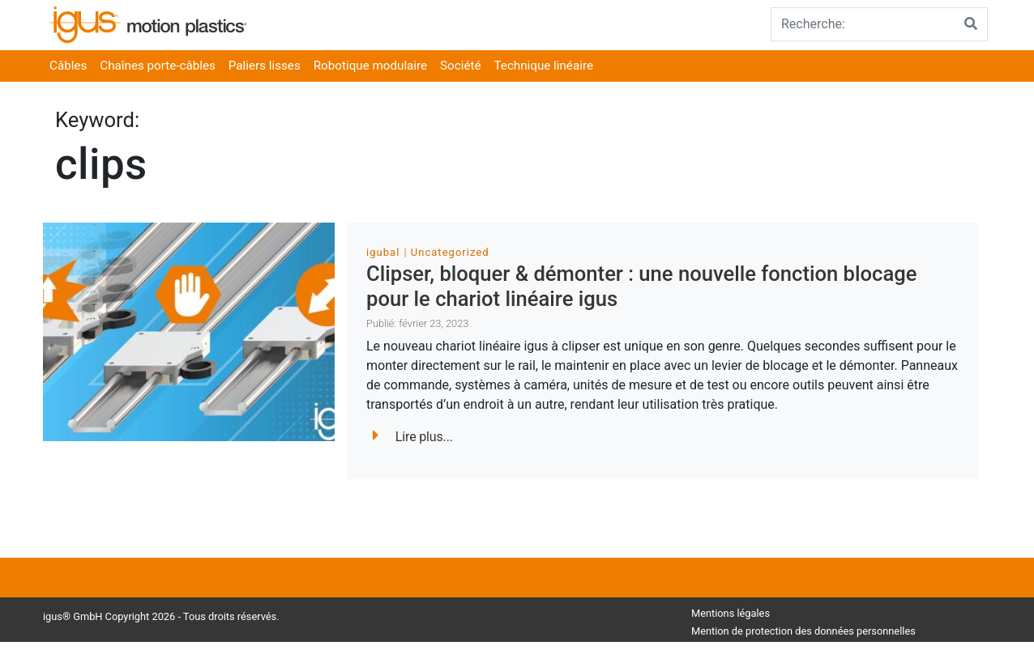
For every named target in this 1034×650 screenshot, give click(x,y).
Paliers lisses (265, 65)
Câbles (68, 65)
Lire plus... (413, 436)
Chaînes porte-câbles (158, 65)
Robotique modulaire (370, 65)
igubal (383, 252)
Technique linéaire (543, 65)
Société (460, 65)
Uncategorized (450, 252)
